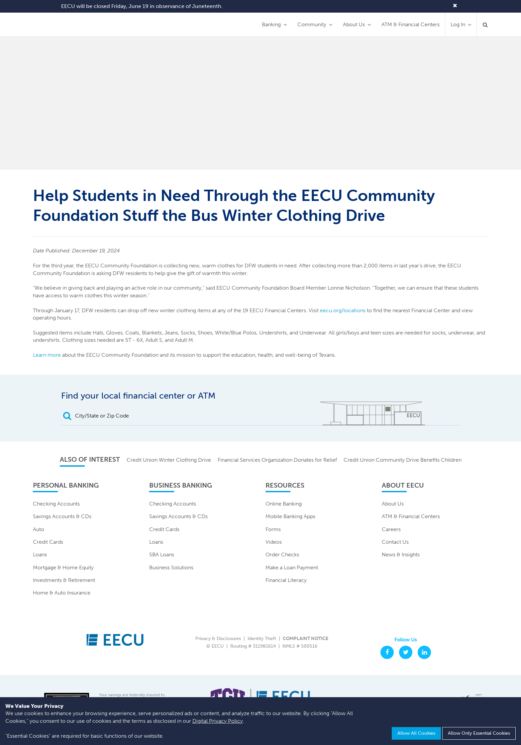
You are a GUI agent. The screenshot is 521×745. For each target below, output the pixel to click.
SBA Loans (161, 554)
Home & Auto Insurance (61, 593)
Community (311, 24)
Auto (38, 529)
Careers (391, 529)
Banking (271, 24)
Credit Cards (48, 542)
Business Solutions (171, 567)
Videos (273, 542)
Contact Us (395, 542)
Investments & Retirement (64, 580)
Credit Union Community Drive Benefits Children (403, 460)
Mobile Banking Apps (290, 516)
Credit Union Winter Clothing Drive (169, 460)
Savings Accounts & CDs (62, 516)
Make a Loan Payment (291, 567)
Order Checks (282, 554)
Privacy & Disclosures (218, 638)
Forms (273, 529)
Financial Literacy (286, 580)
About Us (354, 24)
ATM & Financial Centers (410, 24)
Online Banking (283, 504)
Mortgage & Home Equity (63, 567)
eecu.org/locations (342, 310)
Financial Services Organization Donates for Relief (277, 460)
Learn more (47, 355)
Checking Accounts (56, 504)
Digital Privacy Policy (217, 721)
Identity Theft (262, 638)
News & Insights (401, 554)
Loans (40, 554)
